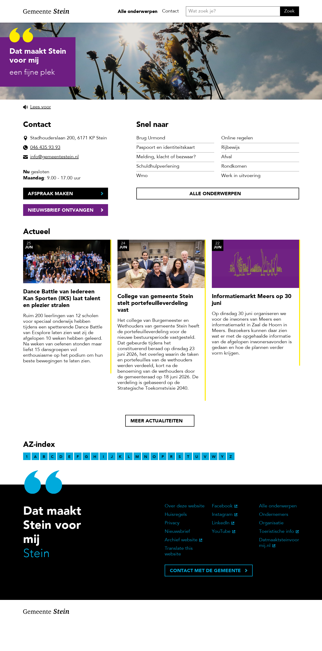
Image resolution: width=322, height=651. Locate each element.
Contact (170, 11)
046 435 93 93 (45, 176)
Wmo (142, 205)
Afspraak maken (50, 223)
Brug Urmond (150, 167)
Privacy (172, 552)
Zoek (289, 11)
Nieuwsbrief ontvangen (60, 239)
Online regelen (237, 167)
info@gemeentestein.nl (54, 186)
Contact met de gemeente (205, 599)
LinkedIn (221, 552)
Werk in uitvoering (240, 205)
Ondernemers (273, 544)
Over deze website (185, 535)
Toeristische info (276, 560)
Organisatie (271, 552)
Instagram (222, 544)
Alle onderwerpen (137, 11)
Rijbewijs (230, 176)
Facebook (222, 535)
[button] (37, 136)
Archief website (181, 569)
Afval (226, 186)
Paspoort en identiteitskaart (165, 176)
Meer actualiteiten (156, 450)
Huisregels (176, 544)
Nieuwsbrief (177, 560)
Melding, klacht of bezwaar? (166, 186)
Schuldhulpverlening (157, 195)
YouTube (221, 560)
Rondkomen (234, 195)
